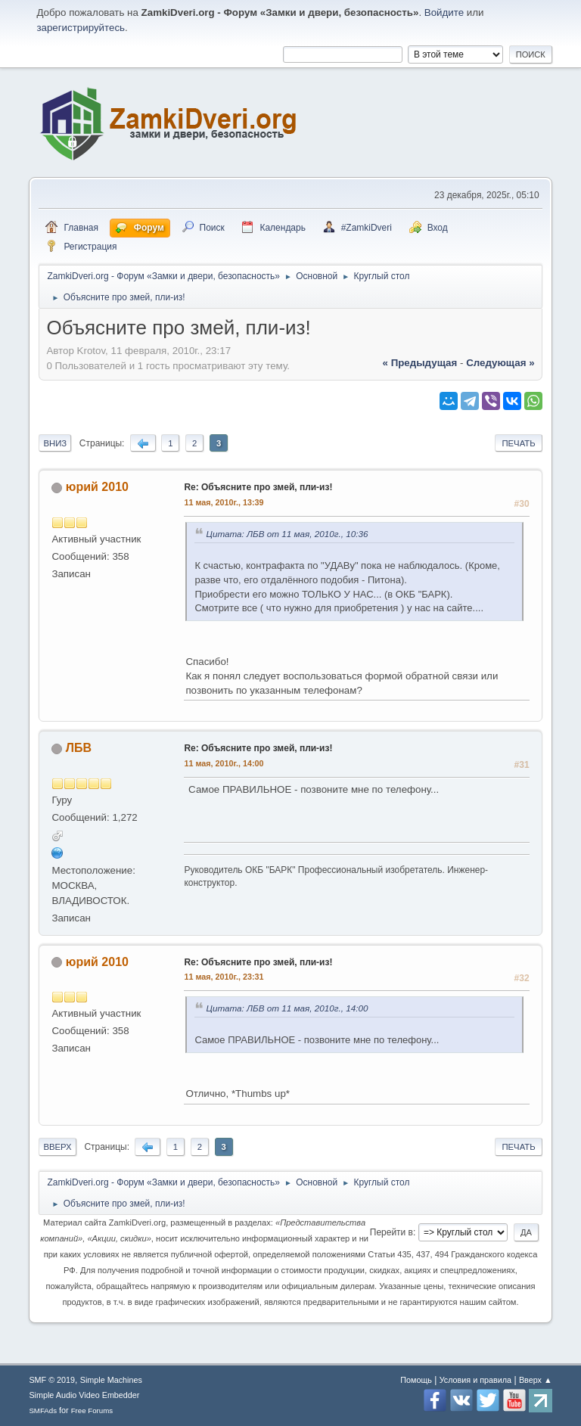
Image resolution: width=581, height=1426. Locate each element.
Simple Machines (111, 1379)
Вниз (55, 443)
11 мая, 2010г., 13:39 (223, 502)
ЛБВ (79, 747)
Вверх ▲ (535, 1379)
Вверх (57, 1146)
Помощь (416, 1379)
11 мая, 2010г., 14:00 (223, 763)
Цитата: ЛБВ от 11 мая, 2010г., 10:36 (287, 534)
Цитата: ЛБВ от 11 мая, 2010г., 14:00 (287, 1008)
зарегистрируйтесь (80, 27)
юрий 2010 (97, 486)
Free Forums (92, 1410)
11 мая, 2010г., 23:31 (223, 976)
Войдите (444, 12)
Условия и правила (475, 1379)
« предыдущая (420, 362)
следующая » (500, 362)
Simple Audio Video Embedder (84, 1395)
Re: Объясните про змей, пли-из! (258, 487)
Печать (518, 443)
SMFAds (43, 1410)
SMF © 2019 (52, 1379)
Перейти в (391, 1232)
